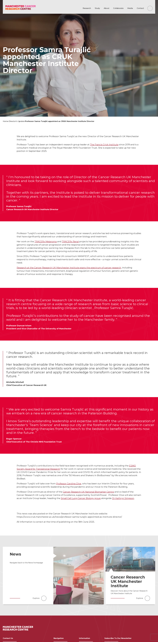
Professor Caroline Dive (68, 483)
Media (130, 8)
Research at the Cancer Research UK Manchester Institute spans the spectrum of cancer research (69, 267)
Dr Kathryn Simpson (123, 498)
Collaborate (118, 8)
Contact (140, 8)
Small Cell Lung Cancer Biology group (81, 498)
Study (97, 8)
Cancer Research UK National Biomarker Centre (88, 492)
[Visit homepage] (20, 7)
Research (87, 8)
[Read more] (78, 575)
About (106, 8)
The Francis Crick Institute (104, 144)
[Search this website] (150, 8)
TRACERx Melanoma (46, 241)
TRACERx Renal (70, 241)
